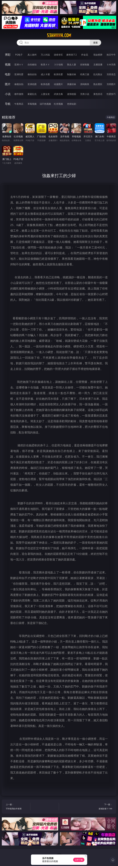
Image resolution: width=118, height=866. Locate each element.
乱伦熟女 (97, 74)
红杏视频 (58, 103)
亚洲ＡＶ (18, 64)
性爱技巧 (111, 94)
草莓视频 (32, 103)
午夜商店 (18, 103)
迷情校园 (71, 94)
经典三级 (84, 74)
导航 (8, 104)
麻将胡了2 (71, 54)
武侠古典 (58, 94)
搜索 (95, 42)
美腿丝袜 (71, 84)
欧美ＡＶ (45, 64)
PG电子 (19, 54)
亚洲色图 (32, 84)
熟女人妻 (71, 64)
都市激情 (18, 94)
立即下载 (79, 859)
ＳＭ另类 (111, 64)
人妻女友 (45, 94)
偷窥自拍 (18, 84)
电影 (8, 74)
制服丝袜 (71, 74)
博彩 (8, 54)
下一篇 (100, 807)
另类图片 (111, 84)
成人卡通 (45, 74)
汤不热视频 (45, 103)
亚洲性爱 (18, 74)
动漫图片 (58, 84)
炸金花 (84, 54)
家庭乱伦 (32, 94)
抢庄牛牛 (111, 54)
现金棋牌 (97, 54)
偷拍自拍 (32, 74)
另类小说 (84, 94)
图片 (8, 84)
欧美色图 (45, 84)
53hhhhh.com (59, 35)
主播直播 (97, 64)
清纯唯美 (84, 84)
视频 (8, 64)
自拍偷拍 (32, 64)
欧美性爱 (58, 74)
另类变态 (111, 74)
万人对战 (45, 54)
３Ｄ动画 (58, 64)
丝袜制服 (84, 64)
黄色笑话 (97, 94)
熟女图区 (97, 84)
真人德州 (32, 54)
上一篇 (17, 807)
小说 (8, 94)
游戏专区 (58, 54)
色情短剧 (71, 103)
